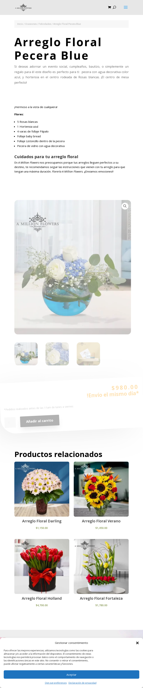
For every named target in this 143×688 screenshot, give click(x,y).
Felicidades (45, 24)
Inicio (20, 24)
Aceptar (71, 674)
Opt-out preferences (56, 682)
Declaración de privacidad (82, 682)
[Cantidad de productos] (11, 424)
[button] (137, 643)
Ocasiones (31, 24)
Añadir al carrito (40, 423)
